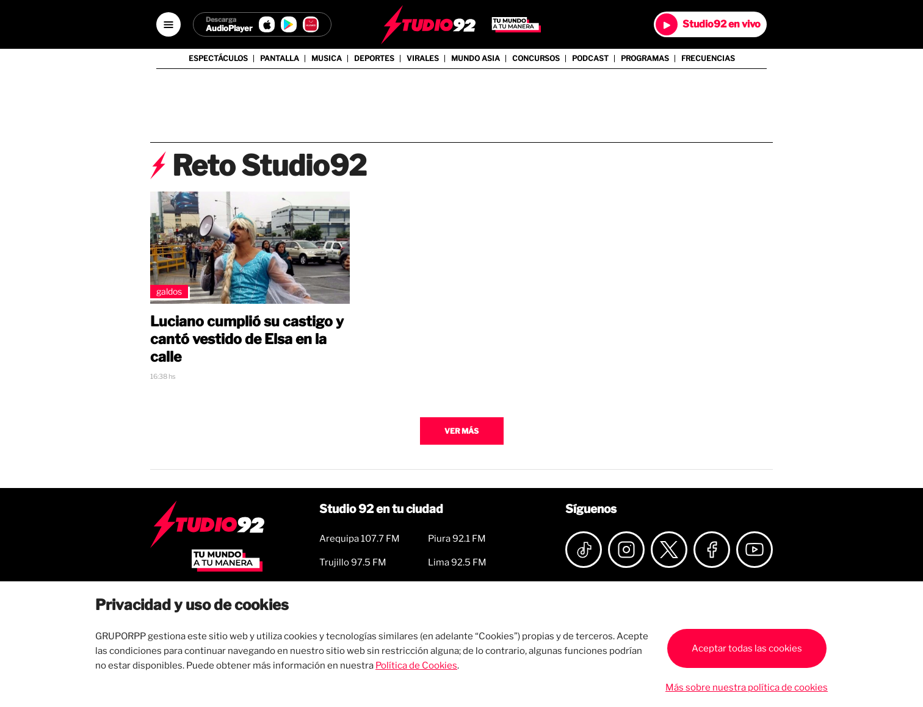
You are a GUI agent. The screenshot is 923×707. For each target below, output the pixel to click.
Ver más (461, 431)
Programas (645, 58)
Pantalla (279, 58)
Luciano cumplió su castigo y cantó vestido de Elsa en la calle (247, 339)
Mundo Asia (475, 58)
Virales (423, 58)
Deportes (374, 58)
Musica (326, 58)
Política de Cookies (416, 665)
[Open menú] (168, 24)
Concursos (536, 58)
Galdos (169, 291)
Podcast (590, 58)
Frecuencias (708, 58)
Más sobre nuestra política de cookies (746, 687)
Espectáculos (218, 58)
